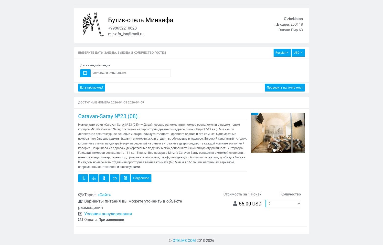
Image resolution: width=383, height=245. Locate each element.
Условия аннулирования (108, 213)
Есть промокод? (91, 87)
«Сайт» (104, 194)
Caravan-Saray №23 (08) (108, 116)
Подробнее (141, 178)
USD (298, 52)
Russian (282, 52)
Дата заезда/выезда (95, 65)
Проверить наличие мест (285, 87)
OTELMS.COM (184, 240)
